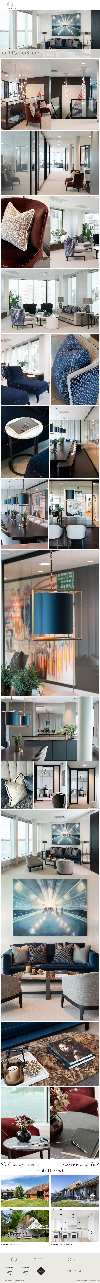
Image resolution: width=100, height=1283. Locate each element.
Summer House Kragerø (12, 1246)
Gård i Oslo (7, 1211)
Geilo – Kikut (57, 1211)
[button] (97, 6)
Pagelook (95, 1281)
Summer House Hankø (61, 1246)
